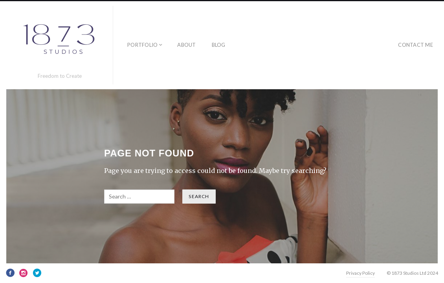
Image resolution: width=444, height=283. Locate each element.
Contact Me (415, 45)
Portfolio (142, 45)
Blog (219, 45)
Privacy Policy (360, 273)
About (186, 45)
